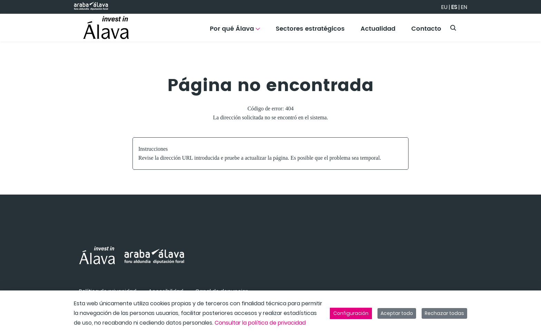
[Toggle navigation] (524, 26)
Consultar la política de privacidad (260, 323)
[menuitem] (235, 31)
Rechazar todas (444, 313)
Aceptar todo (397, 313)
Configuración (350, 313)
